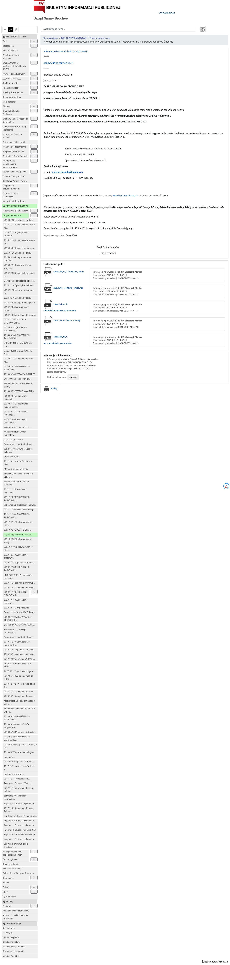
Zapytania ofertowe (11, 215)
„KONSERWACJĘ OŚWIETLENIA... (19, 625)
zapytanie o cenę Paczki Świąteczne (15, 797)
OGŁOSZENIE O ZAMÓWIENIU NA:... (18, 345)
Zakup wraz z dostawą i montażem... (15, 631)
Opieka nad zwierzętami (13, 142)
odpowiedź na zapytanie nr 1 (58, 63)
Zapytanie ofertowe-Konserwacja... (20, 834)
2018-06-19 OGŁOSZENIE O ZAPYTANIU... (17, 718)
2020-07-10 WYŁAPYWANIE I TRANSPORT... (17, 619)
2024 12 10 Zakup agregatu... (17, 298)
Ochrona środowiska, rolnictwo (12, 136)
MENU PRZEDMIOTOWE (73, 38)
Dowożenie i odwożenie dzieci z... (19, 281)
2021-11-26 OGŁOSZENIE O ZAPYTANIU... (17, 516)
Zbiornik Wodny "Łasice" (13, 176)
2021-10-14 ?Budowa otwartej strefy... (18, 524)
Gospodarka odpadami (13, 151)
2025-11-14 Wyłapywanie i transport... (16, 234)
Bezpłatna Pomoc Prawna (14, 181)
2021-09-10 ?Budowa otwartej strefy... (18, 548)
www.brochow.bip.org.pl (125, 195)
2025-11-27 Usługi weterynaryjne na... (19, 226)
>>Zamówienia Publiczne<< (15, 211)
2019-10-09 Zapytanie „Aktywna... (19, 659)
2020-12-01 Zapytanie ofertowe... (19, 587)
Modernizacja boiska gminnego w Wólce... (19, 702)
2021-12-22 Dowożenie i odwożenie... (15, 491)
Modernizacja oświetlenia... (16, 469)
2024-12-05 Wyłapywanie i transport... (16, 309)
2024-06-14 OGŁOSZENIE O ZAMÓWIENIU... (17, 337)
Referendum (8, 878)
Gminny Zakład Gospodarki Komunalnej (15, 120)
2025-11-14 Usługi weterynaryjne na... (19, 242)
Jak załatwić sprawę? (12, 868)
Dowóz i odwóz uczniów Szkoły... (19, 612)
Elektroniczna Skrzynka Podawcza (18, 873)
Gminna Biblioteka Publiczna (11, 113)
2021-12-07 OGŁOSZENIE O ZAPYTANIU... (17, 499)
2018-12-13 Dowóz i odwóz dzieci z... (19, 685)
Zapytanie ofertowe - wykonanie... (19, 803)
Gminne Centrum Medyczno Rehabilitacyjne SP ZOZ (14, 66)
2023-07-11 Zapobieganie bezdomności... (16, 405)
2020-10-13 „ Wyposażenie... (17, 608)
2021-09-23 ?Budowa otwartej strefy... (18, 541)
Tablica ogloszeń (10, 859)
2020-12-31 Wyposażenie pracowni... (16, 556)
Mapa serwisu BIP (10, 956)
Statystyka (7, 933)
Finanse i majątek (10, 88)
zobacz (73, 377)
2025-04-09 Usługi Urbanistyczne (19, 248)
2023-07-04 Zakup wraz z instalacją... (16, 398)
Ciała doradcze (9, 102)
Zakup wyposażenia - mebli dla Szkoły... (18, 475)
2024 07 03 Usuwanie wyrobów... (19, 220)
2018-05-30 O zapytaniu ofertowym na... (20, 746)
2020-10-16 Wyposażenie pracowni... (16, 601)
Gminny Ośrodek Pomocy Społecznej (14, 128)
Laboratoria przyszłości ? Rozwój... (20, 505)
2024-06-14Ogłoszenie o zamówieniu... (15, 329)
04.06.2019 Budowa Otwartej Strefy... (17, 665)
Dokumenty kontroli (11, 97)
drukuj (50, 388)
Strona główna (50, 38)
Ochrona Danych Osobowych (10, 195)
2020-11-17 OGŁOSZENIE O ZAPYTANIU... (16, 594)
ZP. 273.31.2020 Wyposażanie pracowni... (18, 577)
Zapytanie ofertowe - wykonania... (19, 821)
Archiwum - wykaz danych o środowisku (15, 917)
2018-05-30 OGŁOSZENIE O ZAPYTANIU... (17, 738)
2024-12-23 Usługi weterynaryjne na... (19, 275)
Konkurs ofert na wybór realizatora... (15, 433)
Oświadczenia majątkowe (14, 172)
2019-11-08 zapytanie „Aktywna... (19, 650)
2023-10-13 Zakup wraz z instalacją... (16, 413)
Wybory (6, 887)
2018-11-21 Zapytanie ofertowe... (19, 691)
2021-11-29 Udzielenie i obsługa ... (20, 509)
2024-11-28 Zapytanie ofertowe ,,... (20, 315)
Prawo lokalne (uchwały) (13, 74)
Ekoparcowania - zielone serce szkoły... (18, 385)
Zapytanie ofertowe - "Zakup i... (18, 783)
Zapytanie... (9, 757)
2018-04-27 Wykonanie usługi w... (19, 752)
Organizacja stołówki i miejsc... (18, 534)
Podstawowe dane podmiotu (11, 57)
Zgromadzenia (9, 896)
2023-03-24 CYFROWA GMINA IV (19, 374)
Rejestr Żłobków (10, 50)
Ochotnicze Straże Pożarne (15, 156)
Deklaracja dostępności (13, 951)
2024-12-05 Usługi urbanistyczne (19, 302)
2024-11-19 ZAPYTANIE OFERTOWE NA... (15, 321)
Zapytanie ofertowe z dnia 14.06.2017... (16, 845)
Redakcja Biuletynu (11, 942)
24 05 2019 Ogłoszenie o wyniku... (20, 671)
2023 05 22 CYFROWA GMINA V (19, 391)
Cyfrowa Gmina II (12, 457)
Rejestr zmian (8, 928)
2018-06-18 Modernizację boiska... (20, 732)
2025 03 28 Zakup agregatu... (17, 253)
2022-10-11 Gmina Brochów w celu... (18, 463)
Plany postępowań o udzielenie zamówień (12, 853)
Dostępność (8, 46)
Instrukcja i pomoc (11, 937)
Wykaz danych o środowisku (15, 911)
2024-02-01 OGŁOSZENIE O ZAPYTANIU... (17, 368)
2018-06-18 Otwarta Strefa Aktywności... (16, 726)
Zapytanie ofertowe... (14, 774)
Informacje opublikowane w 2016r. (20, 830)
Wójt (4, 41)
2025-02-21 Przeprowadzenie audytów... (17, 267)
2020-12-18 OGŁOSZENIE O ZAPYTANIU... (17, 569)
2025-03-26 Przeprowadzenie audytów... (17, 259)
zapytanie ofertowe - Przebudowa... (20, 816)
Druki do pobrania (10, 864)
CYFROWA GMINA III (13, 440)
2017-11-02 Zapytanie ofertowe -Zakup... (19, 810)
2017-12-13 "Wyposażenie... (17, 779)
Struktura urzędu (10, 83)
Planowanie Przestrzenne (14, 147)
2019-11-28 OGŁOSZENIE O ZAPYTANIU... (17, 643)
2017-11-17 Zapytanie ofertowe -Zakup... (19, 790)
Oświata (6, 106)
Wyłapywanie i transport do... (17, 379)
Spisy (4, 892)
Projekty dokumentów (12, 92)
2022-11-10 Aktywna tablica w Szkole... (18, 450)
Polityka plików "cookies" (14, 946)
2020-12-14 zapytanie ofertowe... (19, 562)
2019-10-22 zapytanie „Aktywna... (19, 654)
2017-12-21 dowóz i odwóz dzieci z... (19, 768)
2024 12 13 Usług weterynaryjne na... (19, 292)
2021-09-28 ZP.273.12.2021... (17, 530)
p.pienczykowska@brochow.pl (67, 172)
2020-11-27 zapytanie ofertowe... (19, 583)
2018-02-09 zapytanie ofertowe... (19, 761)
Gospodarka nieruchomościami (11, 187)
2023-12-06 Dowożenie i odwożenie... (15, 421)
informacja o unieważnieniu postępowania (65, 51)
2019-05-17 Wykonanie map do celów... (18, 677)
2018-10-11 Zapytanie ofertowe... (19, 696)
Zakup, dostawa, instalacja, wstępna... (16, 483)
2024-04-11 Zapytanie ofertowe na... (18, 360)
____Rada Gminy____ (11, 78)
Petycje (5, 882)
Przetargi (6, 906)
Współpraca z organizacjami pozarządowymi (9, 164)
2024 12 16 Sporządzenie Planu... (19, 285)
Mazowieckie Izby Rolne (13, 201)
